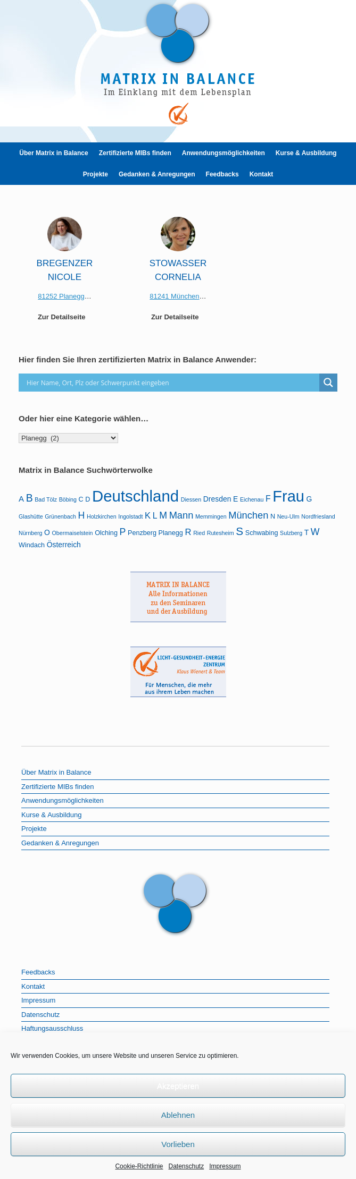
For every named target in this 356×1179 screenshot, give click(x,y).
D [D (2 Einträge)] (87, 499)
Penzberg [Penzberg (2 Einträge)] (142, 533)
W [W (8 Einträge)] (315, 532)
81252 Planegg (61, 296)
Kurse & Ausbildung (306, 153)
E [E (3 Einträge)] (235, 499)
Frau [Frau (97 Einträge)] (288, 496)
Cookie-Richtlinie (139, 1166)
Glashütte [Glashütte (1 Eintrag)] (31, 516)
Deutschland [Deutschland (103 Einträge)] (135, 496)
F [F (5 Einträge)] (268, 498)
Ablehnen (178, 1114)
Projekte (95, 174)
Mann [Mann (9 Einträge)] (181, 515)
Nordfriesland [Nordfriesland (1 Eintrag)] (318, 516)
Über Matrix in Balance (53, 153)
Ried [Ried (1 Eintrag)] (199, 533)
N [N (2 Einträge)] (272, 516)
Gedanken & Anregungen (157, 174)
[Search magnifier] (328, 383)
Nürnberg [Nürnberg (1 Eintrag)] (30, 533)
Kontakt (262, 174)
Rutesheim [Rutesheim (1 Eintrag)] (220, 533)
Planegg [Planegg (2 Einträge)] (171, 533)
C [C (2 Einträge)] (81, 499)
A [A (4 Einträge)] (21, 498)
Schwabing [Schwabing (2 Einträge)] (261, 533)
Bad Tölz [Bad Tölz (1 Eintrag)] (46, 499)
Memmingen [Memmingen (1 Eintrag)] (211, 516)
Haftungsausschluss (52, 1028)
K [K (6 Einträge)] (148, 516)
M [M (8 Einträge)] (163, 515)
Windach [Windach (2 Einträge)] (32, 545)
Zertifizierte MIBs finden (135, 153)
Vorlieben (178, 1144)
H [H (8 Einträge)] (81, 515)
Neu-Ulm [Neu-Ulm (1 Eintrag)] (288, 516)
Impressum (225, 1166)
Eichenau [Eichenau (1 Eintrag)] (251, 499)
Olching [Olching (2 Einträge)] (106, 533)
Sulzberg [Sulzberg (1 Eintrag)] (291, 533)
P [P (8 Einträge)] (123, 532)
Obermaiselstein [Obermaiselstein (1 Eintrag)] (72, 533)
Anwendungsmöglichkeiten (223, 153)
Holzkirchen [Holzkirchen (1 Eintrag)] (102, 516)
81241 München (174, 296)
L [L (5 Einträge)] (155, 515)
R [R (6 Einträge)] (188, 532)
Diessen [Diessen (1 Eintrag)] (191, 499)
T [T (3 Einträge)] (306, 532)
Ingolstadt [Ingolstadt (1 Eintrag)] (130, 516)
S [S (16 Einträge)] (239, 531)
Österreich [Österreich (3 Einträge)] (64, 544)
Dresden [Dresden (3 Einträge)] (217, 499)
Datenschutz (186, 1166)
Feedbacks (222, 174)
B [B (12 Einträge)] (29, 498)
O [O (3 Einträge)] (47, 532)
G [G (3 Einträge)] (309, 499)
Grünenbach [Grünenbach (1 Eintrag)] (60, 516)
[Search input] (172, 383)
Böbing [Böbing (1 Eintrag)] (68, 499)
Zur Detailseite (65, 317)
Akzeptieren (178, 1085)
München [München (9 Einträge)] (248, 515)
